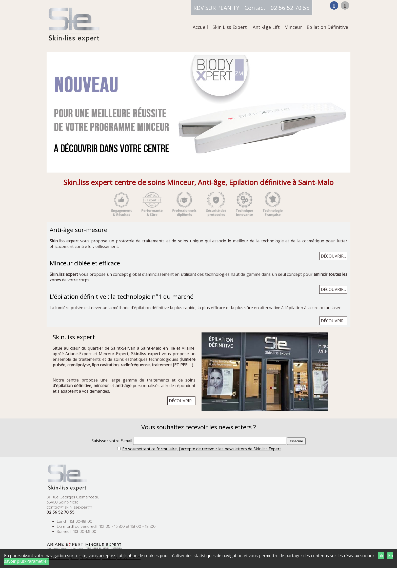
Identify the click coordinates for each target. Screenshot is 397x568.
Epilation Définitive (327, 27)
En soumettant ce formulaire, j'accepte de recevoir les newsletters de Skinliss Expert (201, 449)
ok (381, 555)
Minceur (293, 27)
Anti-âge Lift (266, 27)
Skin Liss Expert (229, 27)
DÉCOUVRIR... (333, 256)
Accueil (200, 27)
